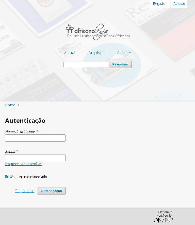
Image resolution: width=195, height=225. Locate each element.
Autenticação (51, 191)
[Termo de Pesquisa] (85, 64)
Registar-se (24, 191)
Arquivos (96, 52)
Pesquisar (120, 64)
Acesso (179, 4)
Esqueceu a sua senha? (23, 164)
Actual (69, 52)
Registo (159, 4)
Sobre (122, 52)
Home (10, 105)
